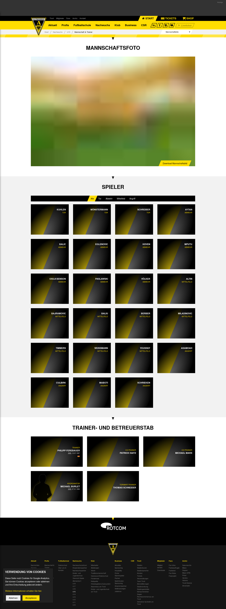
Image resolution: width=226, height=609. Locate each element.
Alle (92, 198)
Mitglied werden (159, 566)
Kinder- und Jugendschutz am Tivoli (100, 590)
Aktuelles (118, 565)
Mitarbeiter (94, 565)
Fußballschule (82, 25)
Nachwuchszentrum (80, 565)
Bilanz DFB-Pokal (186, 574)
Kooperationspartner (80, 568)
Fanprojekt (172, 576)
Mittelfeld (121, 198)
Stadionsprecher (143, 570)
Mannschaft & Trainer (49, 566)
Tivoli (52, 18)
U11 (74, 602)
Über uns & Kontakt (62, 569)
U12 (74, 600)
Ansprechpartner (121, 586)
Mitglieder (60, 18)
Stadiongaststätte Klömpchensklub (143, 590)
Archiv (74, 18)
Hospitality (118, 570)
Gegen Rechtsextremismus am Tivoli (145, 596)
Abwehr (109, 198)
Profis (65, 25)
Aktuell (52, 25)
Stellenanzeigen (120, 589)
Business (130, 25)
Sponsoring (119, 568)
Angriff (132, 198)
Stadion (139, 565)
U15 (68, 32)
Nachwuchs (103, 25)
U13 (74, 597)
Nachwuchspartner (79, 570)
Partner (117, 578)
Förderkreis (95, 579)
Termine (33, 568)
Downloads (161, 570)
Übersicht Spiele (78, 578)
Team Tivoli (141, 581)
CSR (144, 25)
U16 (74, 589)
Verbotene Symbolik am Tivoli (145, 603)
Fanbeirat (172, 570)
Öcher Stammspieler (119, 574)
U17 (74, 586)
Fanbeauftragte (174, 568)
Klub (117, 25)
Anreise (139, 573)
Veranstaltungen (142, 579)
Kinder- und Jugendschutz (78, 574)
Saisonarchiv (186, 565)
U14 (74, 594)
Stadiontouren (142, 568)
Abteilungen (95, 568)
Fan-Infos (172, 565)
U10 (74, 605)
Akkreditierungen (143, 584)
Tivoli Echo (34, 570)
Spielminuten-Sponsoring (119, 582)
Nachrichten (35, 565)
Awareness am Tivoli (98, 586)
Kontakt (83, 18)
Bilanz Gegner (185, 569)
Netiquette (94, 581)
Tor (99, 198)
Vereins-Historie (185, 579)
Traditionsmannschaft (98, 573)
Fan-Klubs (172, 573)
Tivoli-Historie (187, 583)
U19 (74, 584)
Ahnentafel (186, 586)
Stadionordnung (142, 586)
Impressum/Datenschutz (99, 576)
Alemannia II (77, 581)
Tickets (139, 576)
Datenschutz (62, 565)
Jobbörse (118, 591)
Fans (68, 18)
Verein (93, 570)
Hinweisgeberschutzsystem (100, 584)
